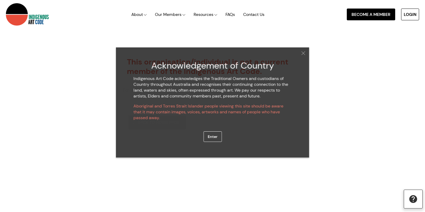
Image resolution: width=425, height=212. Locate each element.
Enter (212, 134)
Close (298, 56)
